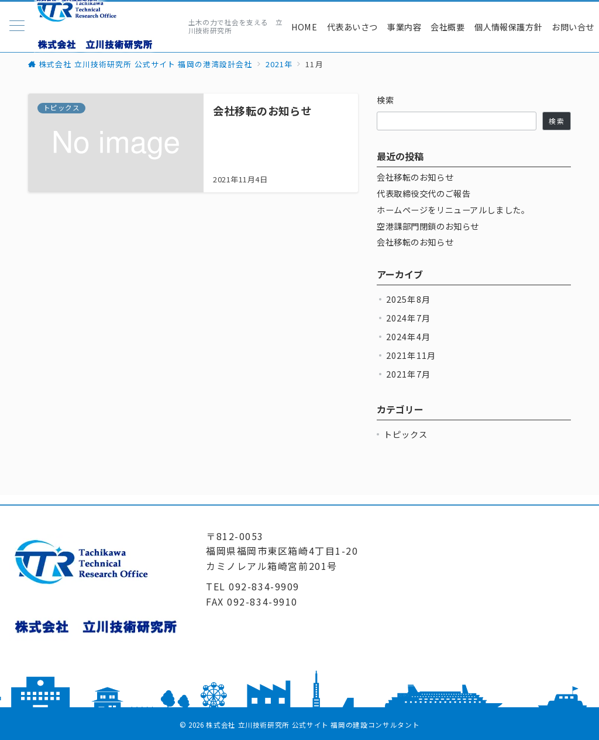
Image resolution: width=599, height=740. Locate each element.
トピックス (406, 434)
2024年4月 (408, 337)
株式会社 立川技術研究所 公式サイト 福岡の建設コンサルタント (312, 724)
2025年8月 (408, 299)
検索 (386, 100)
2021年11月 (411, 355)
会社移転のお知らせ (415, 177)
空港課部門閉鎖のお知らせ (428, 226)
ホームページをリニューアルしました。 (453, 210)
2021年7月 (408, 374)
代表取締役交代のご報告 (423, 193)
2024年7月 (408, 318)
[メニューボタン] (17, 26)
